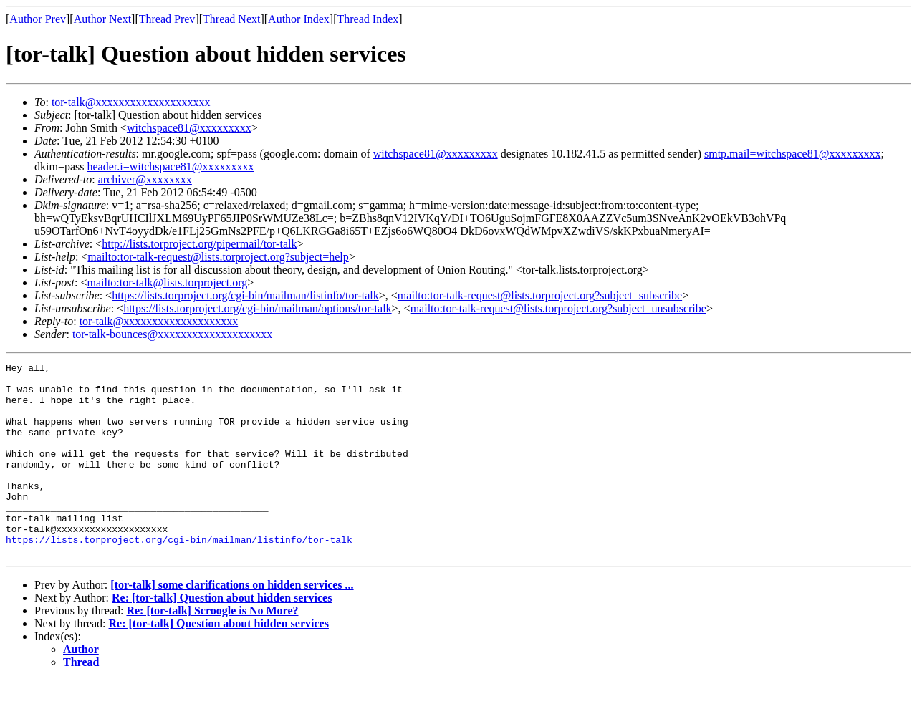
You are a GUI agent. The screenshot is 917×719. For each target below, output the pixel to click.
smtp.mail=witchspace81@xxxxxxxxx (792, 154)
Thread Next (231, 19)
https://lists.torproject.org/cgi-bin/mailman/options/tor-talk (257, 308)
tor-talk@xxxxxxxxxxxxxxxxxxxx (131, 102)
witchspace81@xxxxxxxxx (189, 128)
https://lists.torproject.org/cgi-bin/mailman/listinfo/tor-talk (245, 295)
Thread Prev (167, 19)
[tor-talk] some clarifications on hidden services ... (231, 623)
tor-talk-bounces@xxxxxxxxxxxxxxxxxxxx (172, 334)
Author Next (102, 19)
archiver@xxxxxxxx (145, 179)
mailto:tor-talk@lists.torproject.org (167, 282)
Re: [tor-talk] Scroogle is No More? (212, 649)
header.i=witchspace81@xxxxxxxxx (170, 166)
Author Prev (37, 19)
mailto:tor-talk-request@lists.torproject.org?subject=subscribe (540, 295)
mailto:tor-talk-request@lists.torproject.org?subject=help (217, 257)
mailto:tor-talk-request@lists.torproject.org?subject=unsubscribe (558, 308)
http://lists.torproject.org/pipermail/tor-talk (199, 244)
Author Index (299, 19)
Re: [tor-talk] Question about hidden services (222, 636)
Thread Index (368, 19)
